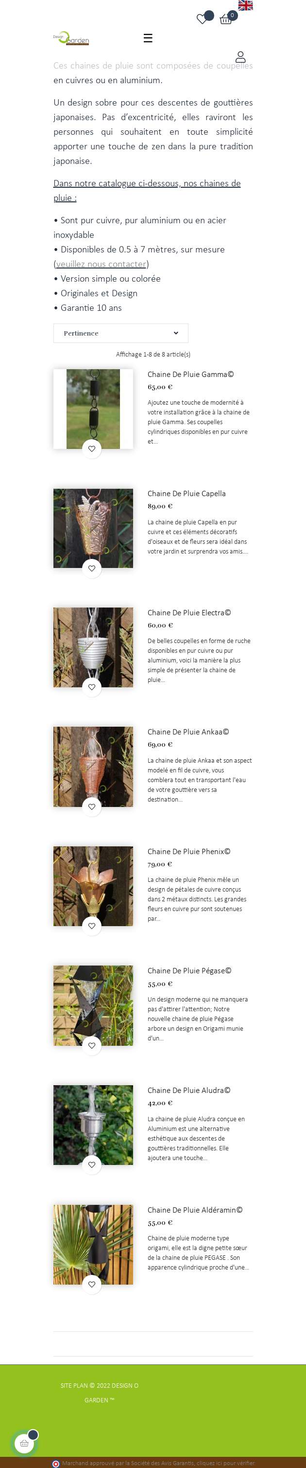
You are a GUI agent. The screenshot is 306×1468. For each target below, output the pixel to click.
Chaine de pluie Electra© (188, 611)
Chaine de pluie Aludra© (187, 1087)
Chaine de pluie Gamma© (189, 374)
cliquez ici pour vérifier (225, 1460)
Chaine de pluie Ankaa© (186, 730)
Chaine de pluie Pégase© (188, 968)
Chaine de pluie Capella (185, 493)
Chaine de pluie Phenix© (187, 849)
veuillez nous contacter (101, 264)
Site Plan (74, 1382)
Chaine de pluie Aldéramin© (193, 1206)
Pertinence (121, 333)
